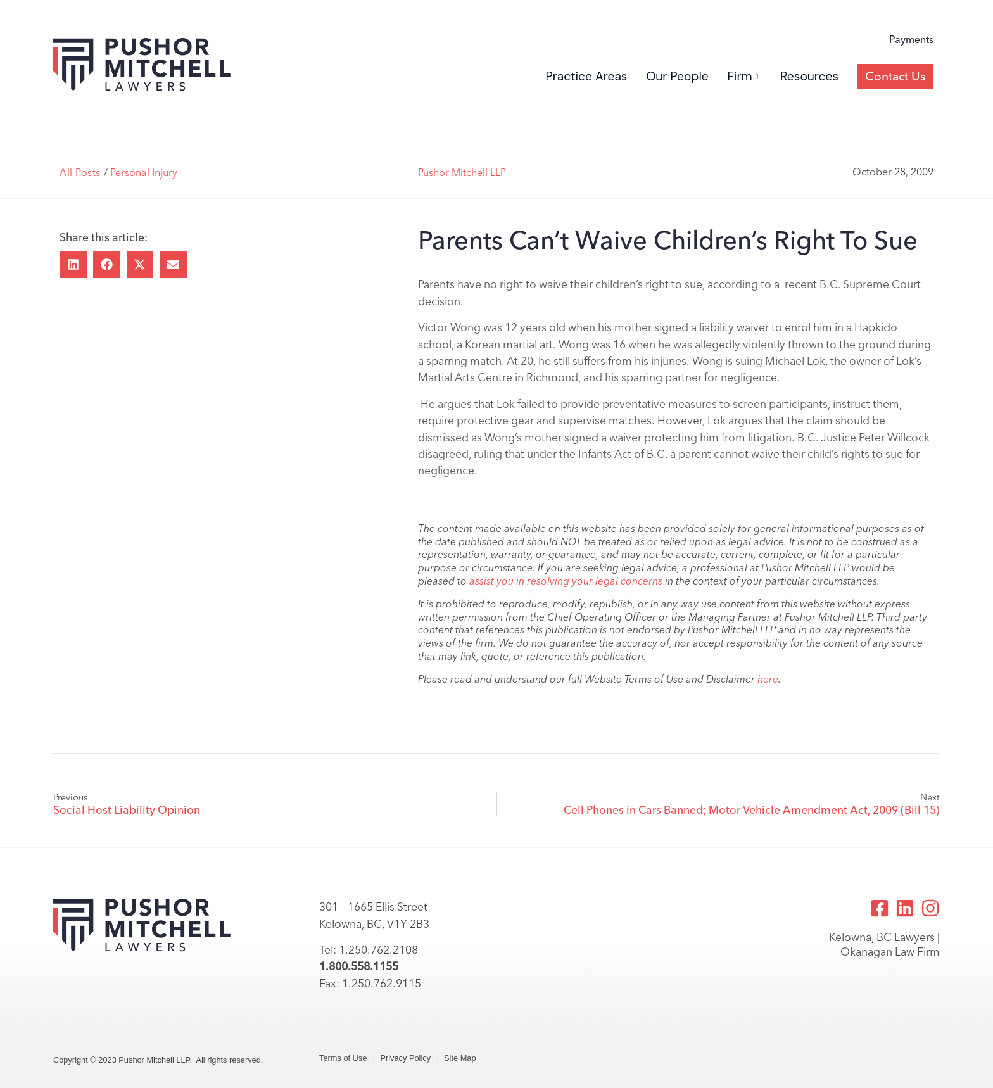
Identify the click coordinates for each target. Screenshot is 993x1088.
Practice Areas (587, 76)
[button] (73, 265)
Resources (809, 76)
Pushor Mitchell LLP (462, 173)
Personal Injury (143, 173)
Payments (911, 40)
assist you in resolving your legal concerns (565, 581)
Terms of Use (343, 1058)
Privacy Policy (405, 1058)
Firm (743, 76)
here (767, 679)
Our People (677, 76)
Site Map (460, 1058)
